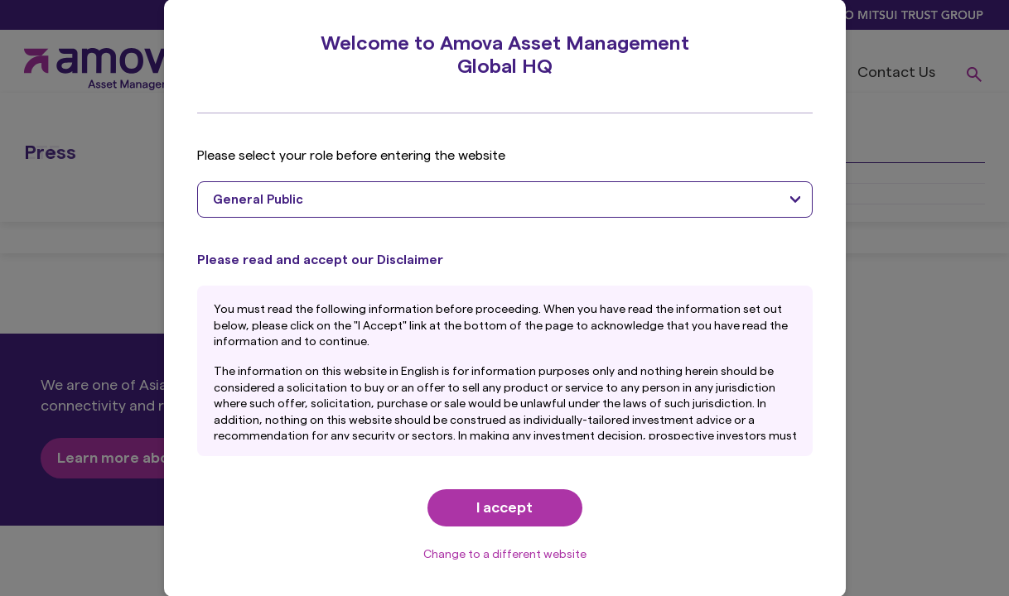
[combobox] (505, 199)
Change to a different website (505, 554)
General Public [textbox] (258, 200)
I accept (504, 507)
